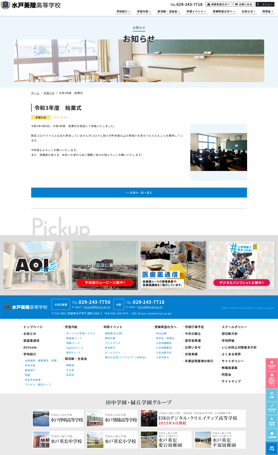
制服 (27, 375)
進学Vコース (73, 352)
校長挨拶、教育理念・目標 (41, 360)
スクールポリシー (234, 327)
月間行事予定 (194, 327)
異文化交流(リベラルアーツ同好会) (125, 357)
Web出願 (161, 333)
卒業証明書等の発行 (199, 361)
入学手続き (162, 357)
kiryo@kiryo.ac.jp (150, 307)
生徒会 (70, 374)
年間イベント (113, 327)
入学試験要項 (164, 347)
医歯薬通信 (31, 340)
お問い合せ (245, 4)
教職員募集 (230, 367)
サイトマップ (231, 381)
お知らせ (49, 93)
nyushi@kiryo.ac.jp (97, 307)
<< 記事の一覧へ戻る (139, 192)
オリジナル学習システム (80, 333)
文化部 (70, 370)
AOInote (30, 347)
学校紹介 (29, 354)
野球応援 (110, 338)
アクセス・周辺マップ (38, 384)
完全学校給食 (33, 379)
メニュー (267, 4)
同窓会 (226, 374)
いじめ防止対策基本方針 (239, 347)
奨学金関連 (193, 340)
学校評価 (228, 340)
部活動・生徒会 (76, 358)
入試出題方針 (164, 352)
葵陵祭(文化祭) (114, 333)
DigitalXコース (75, 347)
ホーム (35, 93)
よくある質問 (231, 354)
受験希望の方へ (220, 4)
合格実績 (191, 354)
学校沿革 (30, 365)
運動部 (70, 365)
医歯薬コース (74, 338)
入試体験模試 (164, 343)
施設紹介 (30, 370)
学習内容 (71, 327)
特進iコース (73, 343)
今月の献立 (193, 333)
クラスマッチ (113, 343)
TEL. (186, 5)
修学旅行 (110, 347)
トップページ (32, 327)
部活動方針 (230, 333)
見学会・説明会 (165, 338)
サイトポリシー (233, 361)
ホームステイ (113, 352)
